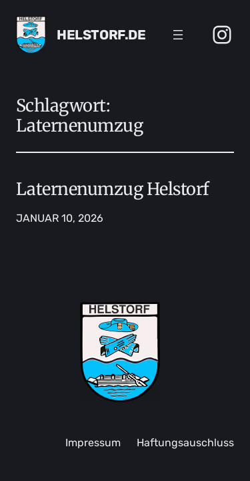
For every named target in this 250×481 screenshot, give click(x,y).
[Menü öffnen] (178, 35)
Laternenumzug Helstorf (112, 189)
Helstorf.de (101, 35)
